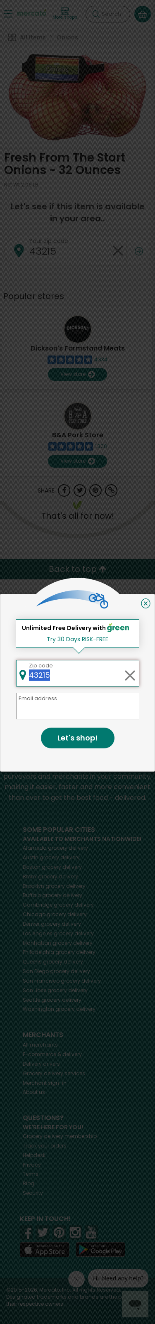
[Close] (145, 603)
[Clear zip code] (130, 673)
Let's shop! (77, 738)
